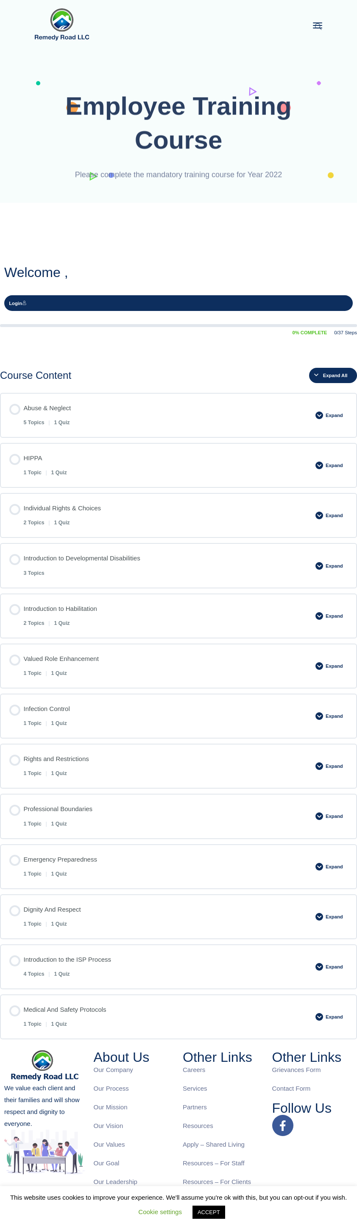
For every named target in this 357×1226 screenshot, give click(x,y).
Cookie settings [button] (160, 1211)
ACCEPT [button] (209, 1212)
